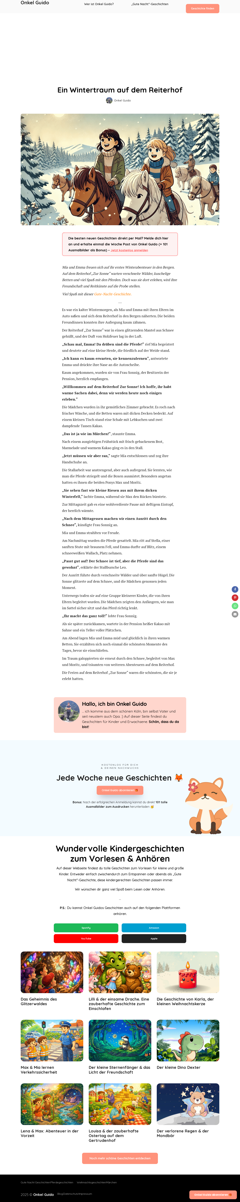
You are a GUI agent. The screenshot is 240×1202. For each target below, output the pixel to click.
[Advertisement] (120, 38)
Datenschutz (66, 1194)
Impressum (84, 1194)
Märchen (118, 1185)
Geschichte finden (202, 6)
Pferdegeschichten (65, 1185)
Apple (154, 940)
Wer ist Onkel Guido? (101, 6)
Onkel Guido (35, 6)
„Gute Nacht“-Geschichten (150, 6)
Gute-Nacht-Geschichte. (112, 294)
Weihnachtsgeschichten (94, 1185)
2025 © (33, 1194)
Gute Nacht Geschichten (35, 1185)
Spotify (86, 928)
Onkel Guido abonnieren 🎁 (120, 790)
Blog (52, 1194)
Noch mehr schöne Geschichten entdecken (120, 1162)
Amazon (154, 928)
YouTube (86, 940)
